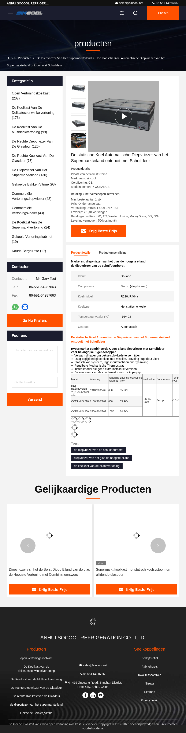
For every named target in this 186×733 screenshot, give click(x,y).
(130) (29, 172)
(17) (29, 251)
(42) (31, 196)
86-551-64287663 (165, 3)
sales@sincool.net (129, 3)
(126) (32, 144)
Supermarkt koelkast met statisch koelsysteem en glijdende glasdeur (133, 572)
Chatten (163, 13)
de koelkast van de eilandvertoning (97, 466)
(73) (33, 158)
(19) (32, 239)
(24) (31, 225)
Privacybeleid (149, 700)
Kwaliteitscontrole (149, 675)
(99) (29, 129)
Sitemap (149, 692)
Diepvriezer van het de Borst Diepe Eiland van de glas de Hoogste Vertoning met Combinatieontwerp (49, 572)
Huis (10, 58)
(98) (34, 184)
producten (24, 58)
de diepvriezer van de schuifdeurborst (98, 450)
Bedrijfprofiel (149, 658)
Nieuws (150, 683)
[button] (78, 146)
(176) (33, 113)
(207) (30, 95)
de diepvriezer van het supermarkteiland (64, 58)
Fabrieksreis (150, 666)
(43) (28, 210)
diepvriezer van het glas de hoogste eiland (101, 458)
